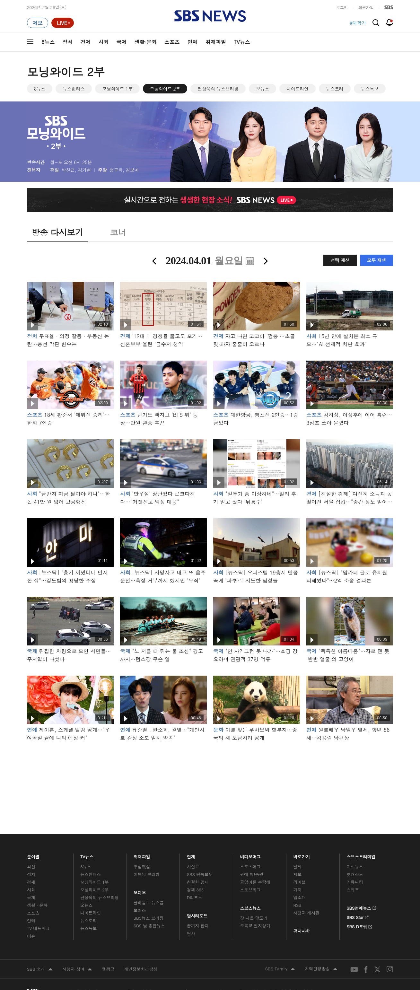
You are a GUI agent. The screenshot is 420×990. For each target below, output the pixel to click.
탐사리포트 (197, 914)
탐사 (191, 933)
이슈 (31, 936)
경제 (85, 42)
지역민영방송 (321, 969)
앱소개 (299, 897)
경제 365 (195, 890)
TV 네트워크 (38, 928)
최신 (31, 866)
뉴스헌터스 (74, 88)
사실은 (193, 866)
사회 (103, 42)
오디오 (140, 891)
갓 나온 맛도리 (254, 918)
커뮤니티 (354, 882)
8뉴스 (48, 42)
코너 (118, 232)
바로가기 (301, 855)
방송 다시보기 (57, 232)
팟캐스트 (354, 874)
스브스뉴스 (250, 906)
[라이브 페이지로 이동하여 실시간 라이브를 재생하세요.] (62, 23)
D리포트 (194, 897)
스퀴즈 (352, 890)
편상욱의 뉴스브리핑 (218, 88)
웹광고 (108, 969)
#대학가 (358, 23)
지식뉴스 (354, 866)
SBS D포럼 (359, 926)
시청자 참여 (77, 969)
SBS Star (357, 916)
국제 (121, 42)
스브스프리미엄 (361, 855)
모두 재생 (376, 260)
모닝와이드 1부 (117, 88)
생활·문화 (145, 42)
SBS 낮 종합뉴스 (149, 926)
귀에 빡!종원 (252, 874)
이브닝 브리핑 (147, 874)
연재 (191, 855)
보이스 (140, 910)
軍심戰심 (142, 866)
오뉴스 (262, 88)
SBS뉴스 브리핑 (149, 918)
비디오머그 (250, 855)
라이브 (299, 882)
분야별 (33, 855)
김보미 (132, 170)
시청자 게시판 (306, 913)
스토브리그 (250, 890)
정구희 (116, 170)
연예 (193, 42)
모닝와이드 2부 (165, 88)
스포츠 (172, 42)
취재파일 (216, 42)
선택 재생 (339, 260)
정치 (67, 42)
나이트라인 (297, 88)
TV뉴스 (242, 42)
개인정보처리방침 (140, 969)
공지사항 (301, 931)
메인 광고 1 (210, 779)
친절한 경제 (198, 882)
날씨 (297, 866)
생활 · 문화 (37, 905)
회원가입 (366, 7)
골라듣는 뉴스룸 (149, 902)
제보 (297, 874)
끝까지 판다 (198, 926)
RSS (297, 905)
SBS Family (280, 969)
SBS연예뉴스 (361, 907)
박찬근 (68, 170)
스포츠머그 (250, 866)
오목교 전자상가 (255, 926)
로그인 (342, 7)
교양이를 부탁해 (255, 882)
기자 (297, 890)
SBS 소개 (40, 969)
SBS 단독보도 (200, 874)
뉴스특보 (370, 88)
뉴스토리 (335, 88)
